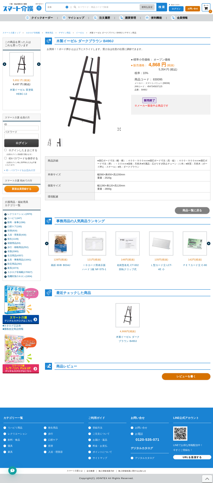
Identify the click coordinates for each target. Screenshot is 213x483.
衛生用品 (53, 427)
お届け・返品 (100, 440)
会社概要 (91, 471)
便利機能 (153, 18)
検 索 (161, 7)
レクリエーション (17, 434)
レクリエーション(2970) (19, 214)
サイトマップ (100, 458)
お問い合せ (141, 427)
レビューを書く (186, 376)
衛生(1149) (13, 239)
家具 (10, 452)
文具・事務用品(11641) (19, 259)
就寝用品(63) (13, 243)
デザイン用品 (65, 33)
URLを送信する (192, 457)
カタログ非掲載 (33, 33)
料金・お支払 (100, 446)
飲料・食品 (14, 440)
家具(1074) (13, 268)
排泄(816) (12, 230)
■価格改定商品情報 (13, 329)
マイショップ (73, 18)
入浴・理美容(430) (16, 234)
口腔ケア (53, 440)
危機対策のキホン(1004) (19, 276)
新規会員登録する (21, 188)
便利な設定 (147, 7)
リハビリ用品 (15, 427)
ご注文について (101, 434)
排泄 (50, 446)
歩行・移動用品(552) (18, 247)
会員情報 (179, 18)
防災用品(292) (14, 264)
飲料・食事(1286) (16, 222)
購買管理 (127, 18)
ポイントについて (102, 452)
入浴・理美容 (55, 452)
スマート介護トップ (11, 33)
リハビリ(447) (14, 218)
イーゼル (80, 33)
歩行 (50, 434)
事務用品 (49, 33)
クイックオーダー (39, 18)
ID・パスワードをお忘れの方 (20, 170)
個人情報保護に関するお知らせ (132, 471)
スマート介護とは (75, 471)
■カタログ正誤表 (12, 325)
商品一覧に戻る (192, 210)
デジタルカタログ (144, 458)
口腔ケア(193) (14, 226)
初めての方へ (175, 5)
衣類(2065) (13, 251)
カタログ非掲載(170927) (19, 272)
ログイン (176, 9)
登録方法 (97, 427)
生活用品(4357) (15, 255)
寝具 (10, 446)
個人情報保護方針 (106, 471)
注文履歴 (101, 18)
